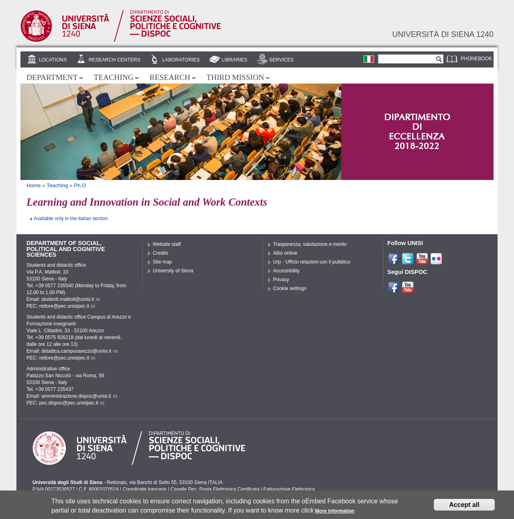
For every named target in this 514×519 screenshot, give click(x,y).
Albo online (285, 253)
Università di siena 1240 (443, 34)
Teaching (114, 77)
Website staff (167, 244)
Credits (160, 253)
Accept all (464, 505)
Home (33, 185)
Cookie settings (289, 288)
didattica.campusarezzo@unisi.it (79, 351)
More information (334, 512)
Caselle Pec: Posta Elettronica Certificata (214, 489)
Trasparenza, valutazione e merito (309, 244)
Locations (53, 60)
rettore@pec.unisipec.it (67, 306)
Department (52, 77)
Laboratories (181, 60)
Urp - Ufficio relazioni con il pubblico (311, 262)
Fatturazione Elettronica (289, 489)
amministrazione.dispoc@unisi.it (79, 396)
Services (281, 60)
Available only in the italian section (71, 218)
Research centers (114, 60)
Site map (162, 262)
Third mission (235, 77)
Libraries (234, 60)
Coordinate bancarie (144, 489)
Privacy (281, 279)
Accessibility (286, 271)
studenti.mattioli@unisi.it (70, 299)
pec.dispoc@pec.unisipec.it (72, 403)
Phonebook (476, 58)
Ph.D (80, 185)
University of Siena (173, 271)
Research (170, 77)
